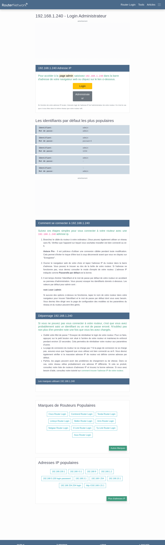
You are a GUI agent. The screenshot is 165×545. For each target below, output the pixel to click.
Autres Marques (118, 448)
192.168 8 (91, 471)
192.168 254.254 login (71, 485)
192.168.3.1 (81, 478)
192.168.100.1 (58, 471)
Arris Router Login (105, 421)
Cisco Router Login (57, 414)
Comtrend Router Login (81, 414)
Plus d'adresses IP (116, 499)
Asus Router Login (82, 435)
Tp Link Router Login (106, 428)
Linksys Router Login (59, 421)
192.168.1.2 (106, 471)
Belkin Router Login (83, 421)
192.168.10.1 (115, 478)
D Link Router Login (82, 428)
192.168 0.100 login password (57, 478)
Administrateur (82, 96)
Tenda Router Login (106, 414)
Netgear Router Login (58, 428)
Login (82, 86)
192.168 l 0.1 (76, 471)
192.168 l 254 (97, 478)
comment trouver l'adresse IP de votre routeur (102, 370)
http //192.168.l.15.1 (95, 485)
